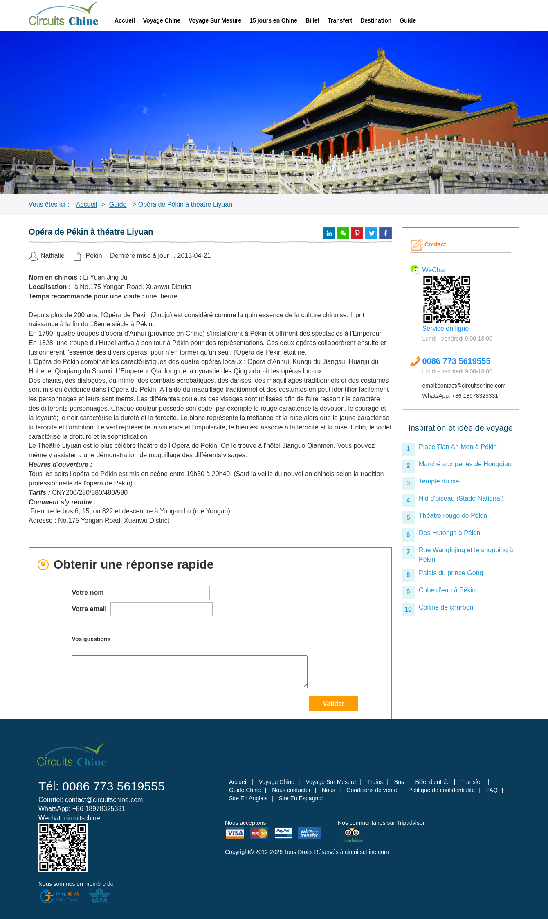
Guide (408, 20)
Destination (375, 20)
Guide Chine (245, 790)
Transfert (340, 20)
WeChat (434, 269)
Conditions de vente (371, 790)
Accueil (125, 20)
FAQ (492, 790)
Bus (399, 782)
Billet (312, 20)
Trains (375, 782)
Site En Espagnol (301, 798)
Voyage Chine (162, 20)
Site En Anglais (248, 798)
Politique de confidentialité (442, 790)
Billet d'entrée (432, 782)
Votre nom (141, 593)
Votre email (142, 609)
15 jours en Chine (273, 20)
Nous (328, 790)
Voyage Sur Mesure (215, 20)
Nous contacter (291, 790)
